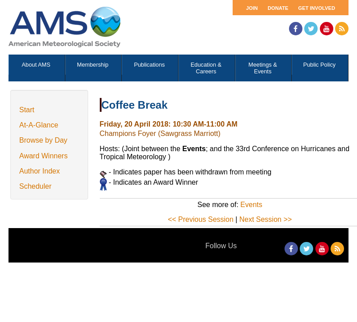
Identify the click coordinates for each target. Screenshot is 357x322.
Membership (92, 64)
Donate (278, 8)
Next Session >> (265, 219)
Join (252, 8)
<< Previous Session (201, 219)
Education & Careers (206, 68)
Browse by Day (43, 140)
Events (251, 204)
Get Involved (316, 8)
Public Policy (319, 64)
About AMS (36, 64)
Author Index (39, 171)
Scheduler (35, 186)
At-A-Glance (38, 125)
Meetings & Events (262, 68)
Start (26, 110)
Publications (149, 64)
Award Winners (43, 156)
